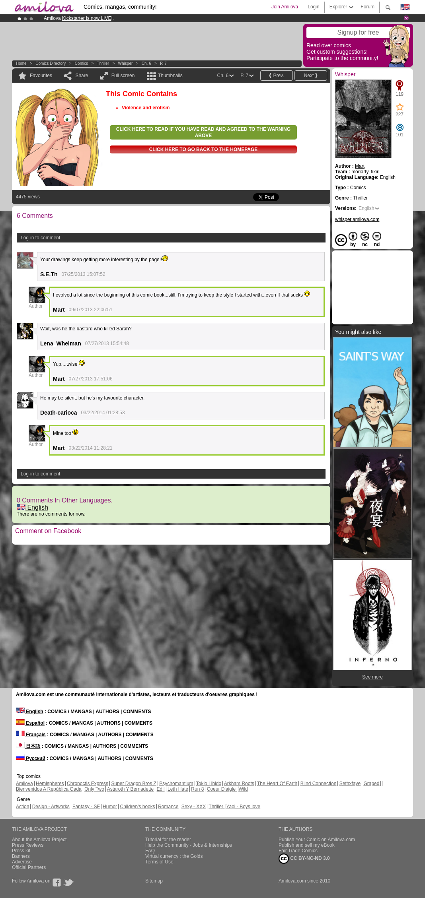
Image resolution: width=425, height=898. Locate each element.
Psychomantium (176, 783)
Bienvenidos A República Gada (49, 789)
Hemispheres (50, 783)
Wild (243, 789)
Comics (81, 63)
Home (21, 63)
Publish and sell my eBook (307, 845)
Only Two (94, 789)
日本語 (28, 746)
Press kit (21, 850)
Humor (110, 806)
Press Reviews (27, 845)
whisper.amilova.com (357, 219)
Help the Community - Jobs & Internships (188, 845)
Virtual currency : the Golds (174, 856)
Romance (168, 806)
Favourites (41, 75)
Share (81, 75)
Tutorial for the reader (168, 839)
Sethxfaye (350, 783)
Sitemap (154, 881)
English (32, 507)
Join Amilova (284, 7)
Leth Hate (178, 789)
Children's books (137, 806)
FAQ (150, 850)
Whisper (125, 63)
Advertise (22, 862)
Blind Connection (318, 783)
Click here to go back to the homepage (203, 149)
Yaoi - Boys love (243, 806)
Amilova (24, 783)
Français (31, 734)
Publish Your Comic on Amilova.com (317, 839)
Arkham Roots (239, 783)
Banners (21, 856)
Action (22, 806)
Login (313, 7)
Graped (371, 783)
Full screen (123, 75)
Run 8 (197, 789)
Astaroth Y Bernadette (130, 789)
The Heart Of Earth (277, 783)
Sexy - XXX (193, 806)
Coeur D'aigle (222, 789)
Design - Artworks (51, 806)
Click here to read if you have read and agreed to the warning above (203, 132)
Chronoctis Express (87, 783)
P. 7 (163, 63)
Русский (30, 758)
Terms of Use (159, 862)
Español (30, 723)
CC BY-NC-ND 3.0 (304, 858)
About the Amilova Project (39, 839)
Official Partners (29, 867)
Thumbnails (170, 75)
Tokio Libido (208, 783)
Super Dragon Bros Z (133, 783)
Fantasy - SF (86, 806)
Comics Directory (50, 63)
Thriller (103, 63)
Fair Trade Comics (298, 850)
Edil (161, 789)
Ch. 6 (146, 63)
